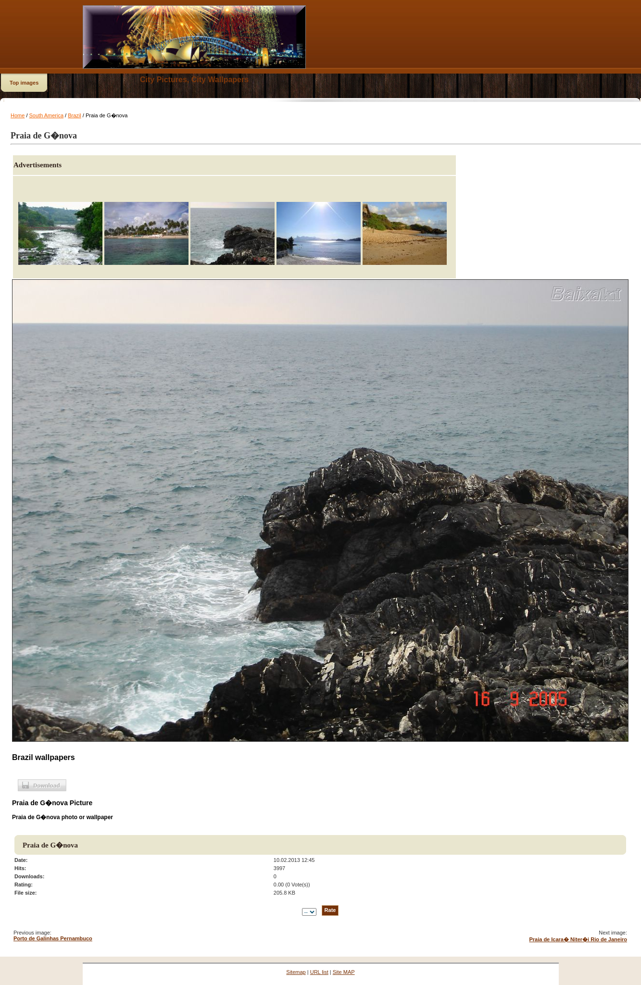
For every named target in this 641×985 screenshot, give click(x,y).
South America (46, 115)
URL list (319, 972)
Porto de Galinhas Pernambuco (52, 938)
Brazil (74, 115)
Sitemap (295, 972)
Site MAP (344, 972)
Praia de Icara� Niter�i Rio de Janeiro (578, 939)
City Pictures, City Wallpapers (194, 79)
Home (18, 115)
